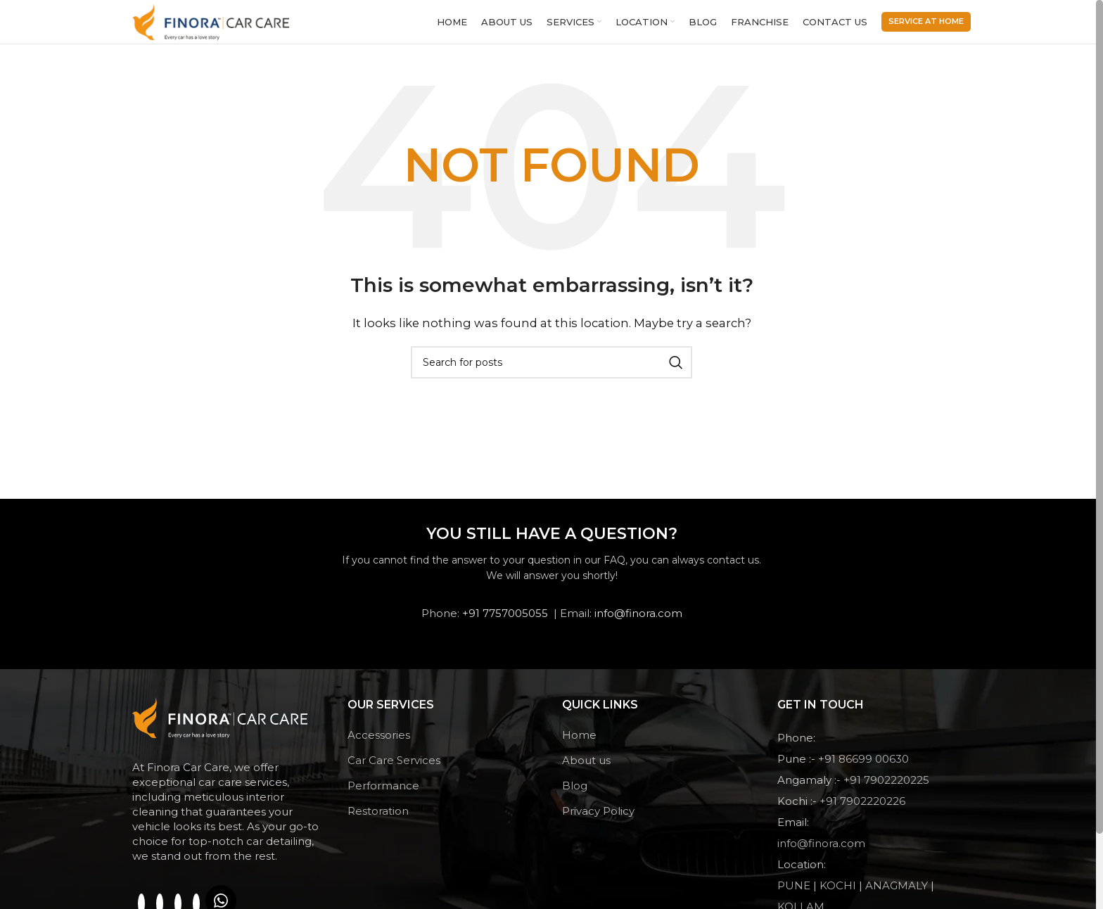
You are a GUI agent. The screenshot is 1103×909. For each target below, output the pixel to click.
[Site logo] (215, 25)
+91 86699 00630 (863, 768)
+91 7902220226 (862, 811)
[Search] (551, 372)
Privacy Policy (598, 820)
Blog (574, 795)
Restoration (378, 820)
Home (579, 744)
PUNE (795, 895)
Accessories (379, 744)
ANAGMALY (898, 895)
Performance (383, 795)
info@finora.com (638, 623)
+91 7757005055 (505, 623)
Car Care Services (394, 770)
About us (586, 770)
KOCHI (839, 895)
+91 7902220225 (886, 789)
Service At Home (926, 26)
